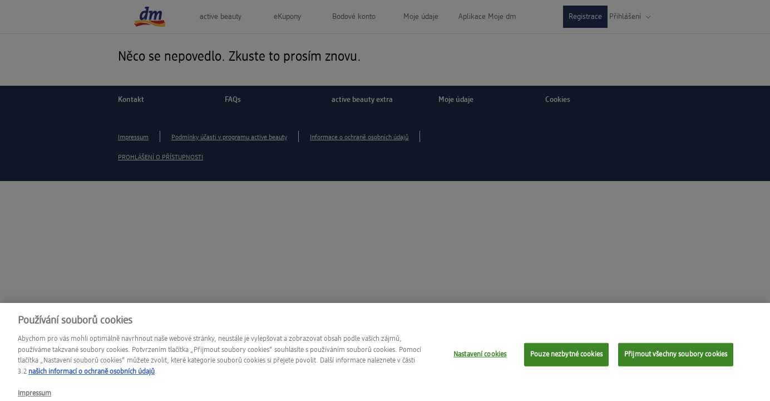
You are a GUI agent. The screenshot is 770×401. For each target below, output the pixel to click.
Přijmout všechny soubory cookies (675, 357)
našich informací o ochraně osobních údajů (91, 374)
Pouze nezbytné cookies (566, 357)
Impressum (34, 396)
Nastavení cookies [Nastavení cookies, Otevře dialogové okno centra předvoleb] (479, 357)
